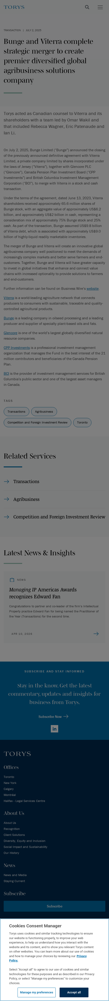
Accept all (74, 992)
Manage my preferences (36, 992)
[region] (54, 960)
